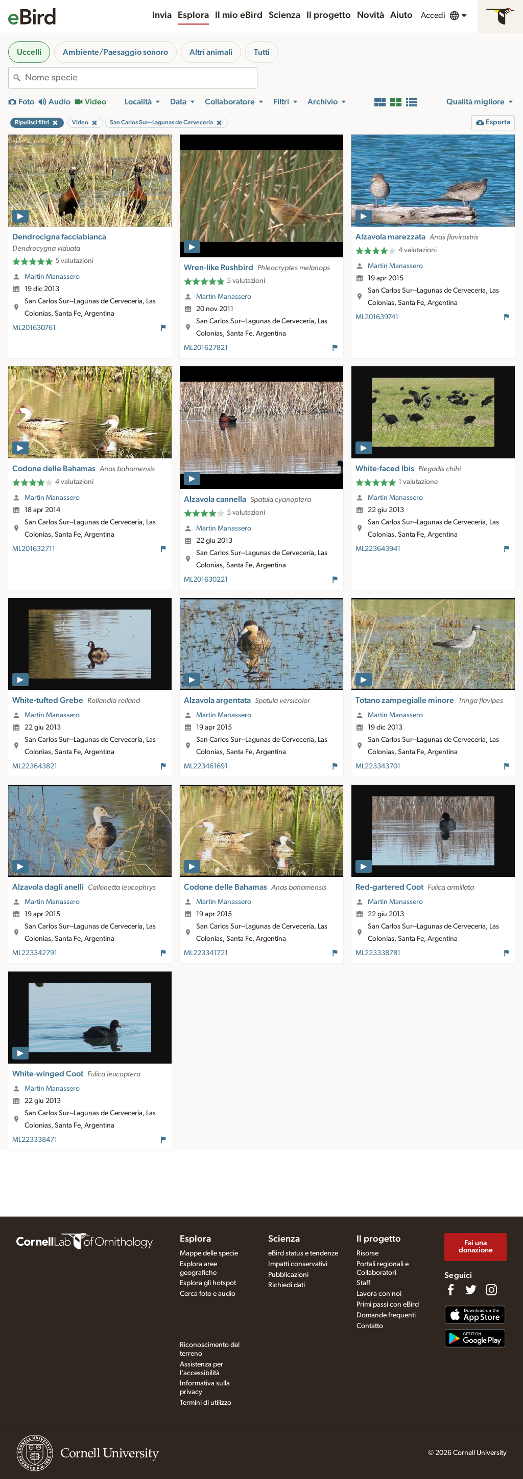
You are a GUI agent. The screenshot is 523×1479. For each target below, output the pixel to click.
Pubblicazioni (288, 1274)
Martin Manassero (52, 276)
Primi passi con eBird (387, 1304)
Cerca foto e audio (207, 1293)
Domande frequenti (386, 1315)
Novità (370, 15)
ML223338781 (377, 953)
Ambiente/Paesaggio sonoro (115, 52)
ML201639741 (376, 317)
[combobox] (141, 78)
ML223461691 (206, 766)
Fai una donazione (476, 1246)
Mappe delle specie (209, 1253)
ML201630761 (34, 328)
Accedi (433, 15)
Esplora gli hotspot (208, 1283)
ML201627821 (206, 347)
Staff (363, 1283)
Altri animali (210, 52)
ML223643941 (377, 549)
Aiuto (401, 15)
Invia (162, 15)
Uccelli (29, 52)
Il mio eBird (239, 15)
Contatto (369, 1326)
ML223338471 (34, 1139)
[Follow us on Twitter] (471, 1290)
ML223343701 (377, 766)
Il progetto (328, 15)
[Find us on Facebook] (450, 1290)
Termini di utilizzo (205, 1402)
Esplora (193, 15)
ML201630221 (206, 579)
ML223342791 (34, 953)
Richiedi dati (286, 1285)
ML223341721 (206, 953)
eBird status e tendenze (303, 1253)
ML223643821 (34, 766)
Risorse (367, 1253)
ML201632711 (33, 549)
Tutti (262, 52)
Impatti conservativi (297, 1264)
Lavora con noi (378, 1293)
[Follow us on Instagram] (491, 1290)
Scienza (284, 15)
